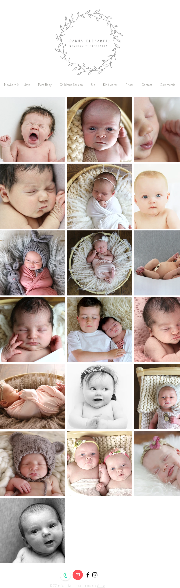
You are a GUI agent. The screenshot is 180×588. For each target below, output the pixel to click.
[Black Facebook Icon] (87, 575)
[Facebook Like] (151, 582)
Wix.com (101, 586)
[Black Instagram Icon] (94, 575)
